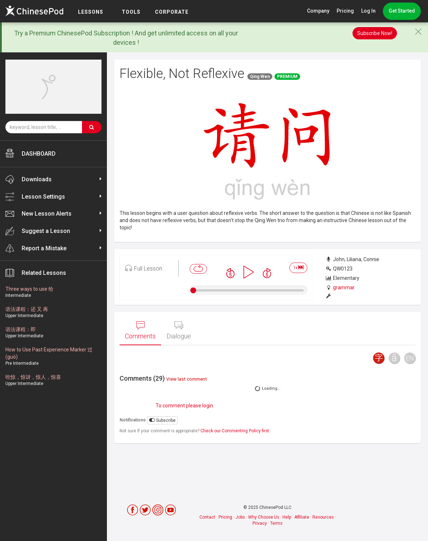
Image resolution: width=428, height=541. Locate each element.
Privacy (259, 523)
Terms (276, 523)
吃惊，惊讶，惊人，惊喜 (33, 377)
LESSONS (90, 12)
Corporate (172, 12)
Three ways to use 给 (29, 289)
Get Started (402, 11)
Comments (140, 330)
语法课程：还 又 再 (26, 309)
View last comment (186, 379)
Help (286, 517)
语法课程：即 (20, 329)
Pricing (345, 11)
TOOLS (131, 12)
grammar (344, 287)
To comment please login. (185, 405)
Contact (207, 517)
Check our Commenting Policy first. (235, 430)
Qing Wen (260, 76)
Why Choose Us (263, 517)
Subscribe (162, 420)
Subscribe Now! (374, 33)
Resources (323, 517)
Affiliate (301, 517)
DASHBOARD (30, 153)
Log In (368, 11)
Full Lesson (143, 268)
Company (318, 11)
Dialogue (179, 330)
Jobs (240, 517)
